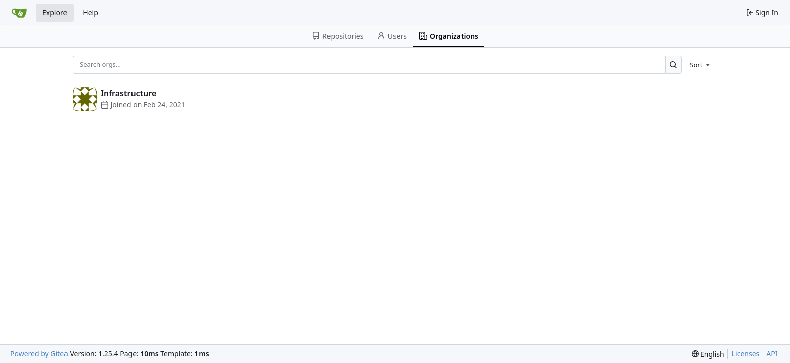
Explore (54, 12)
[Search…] (673, 65)
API (771, 353)
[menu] (700, 64)
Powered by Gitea (39, 353)
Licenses (746, 353)
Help (90, 12)
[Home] (19, 13)
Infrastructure (128, 93)
